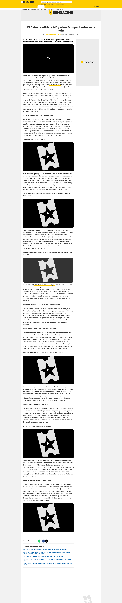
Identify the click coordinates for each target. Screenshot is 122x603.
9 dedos (47, 186)
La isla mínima (66, 495)
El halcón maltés (55, 90)
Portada (24, 27)
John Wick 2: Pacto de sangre (44, 290)
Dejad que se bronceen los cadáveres (51, 247)
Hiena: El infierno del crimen (57, 395)
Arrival (57, 341)
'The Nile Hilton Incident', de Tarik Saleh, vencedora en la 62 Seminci (43, 562)
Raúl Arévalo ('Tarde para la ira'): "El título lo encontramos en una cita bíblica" (46, 555)
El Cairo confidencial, (47, 110)
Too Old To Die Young (30, 317)
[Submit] (70, 2)
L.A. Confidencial (60, 125)
